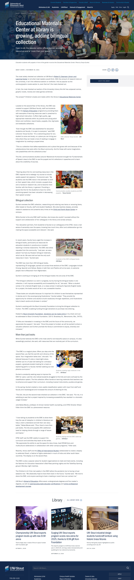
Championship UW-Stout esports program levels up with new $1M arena (31, 536)
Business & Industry (108, 2)
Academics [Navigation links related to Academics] (55, 7)
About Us (90, 7)
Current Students (56, 2)
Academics (37, 579)
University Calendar (91, 579)
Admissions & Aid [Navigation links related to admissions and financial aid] (44, 7)
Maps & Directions (65, 579)
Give (120, 7)
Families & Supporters (70, 2)
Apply (113, 7)
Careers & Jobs (89, 576)
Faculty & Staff (83, 2)
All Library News (73, 500)
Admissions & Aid (39, 576)
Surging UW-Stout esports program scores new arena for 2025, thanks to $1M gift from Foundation (65, 537)
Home (17, 13)
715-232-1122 (14, 578)
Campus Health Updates (67, 576)
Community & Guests (122, 2)
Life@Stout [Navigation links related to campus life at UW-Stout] (64, 7)
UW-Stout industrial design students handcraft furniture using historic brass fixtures (102, 536)
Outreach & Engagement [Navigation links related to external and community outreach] (77, 7)
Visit (117, 7)
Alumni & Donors (95, 2)
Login (124, 7)
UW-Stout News (32, 13)
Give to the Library (104, 81)
